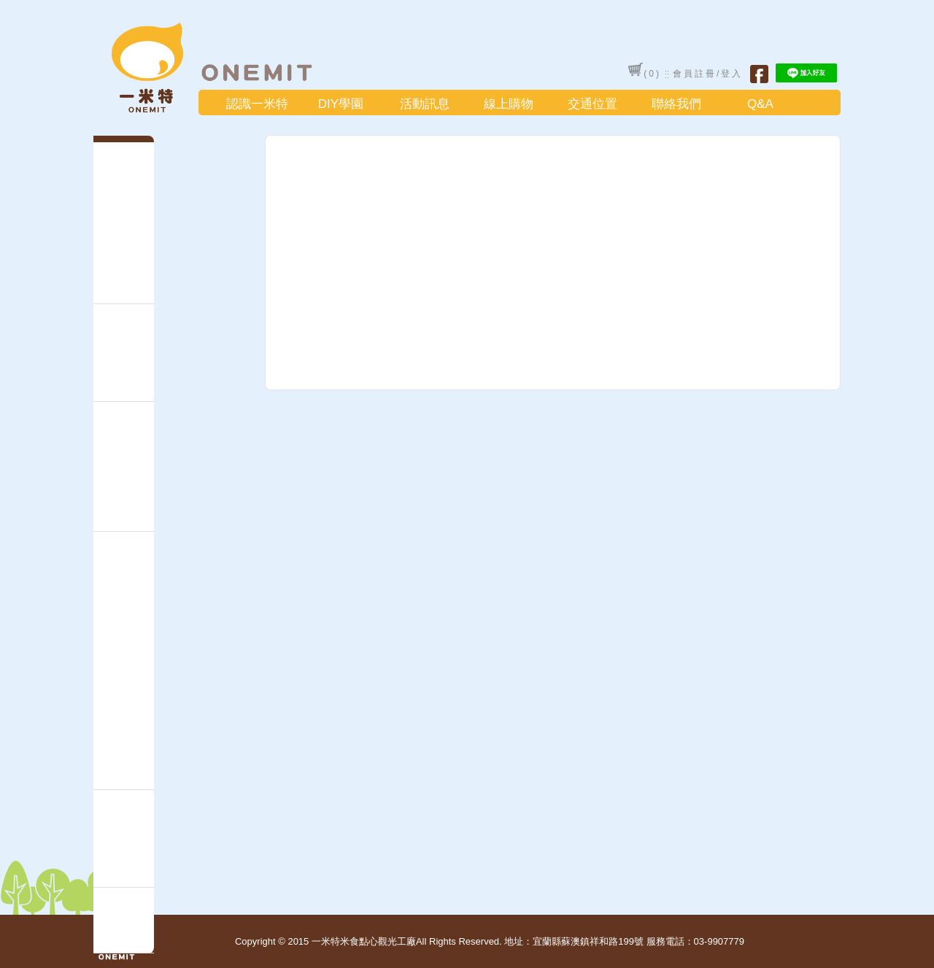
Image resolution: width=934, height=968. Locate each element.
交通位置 (592, 104)
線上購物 (508, 104)
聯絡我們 (676, 104)
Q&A (760, 104)
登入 (732, 74)
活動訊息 (424, 104)
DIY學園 (340, 104)
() (644, 70)
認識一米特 (257, 104)
